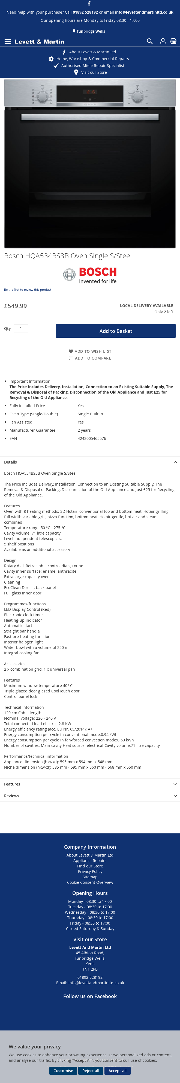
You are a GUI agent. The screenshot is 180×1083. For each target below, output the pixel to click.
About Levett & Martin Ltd (92, 51)
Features (12, 784)
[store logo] (39, 41)
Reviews (11, 795)
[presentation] (90, 462)
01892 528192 (90, 977)
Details (10, 462)
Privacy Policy (90, 871)
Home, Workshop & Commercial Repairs (92, 58)
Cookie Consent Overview (90, 882)
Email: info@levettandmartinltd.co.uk (90, 982)
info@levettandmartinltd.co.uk (144, 12)
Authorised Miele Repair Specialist (92, 65)
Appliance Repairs (90, 860)
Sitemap (90, 876)
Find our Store (90, 866)
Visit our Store (94, 72)
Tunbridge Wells (90, 31)
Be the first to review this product (27, 289)
